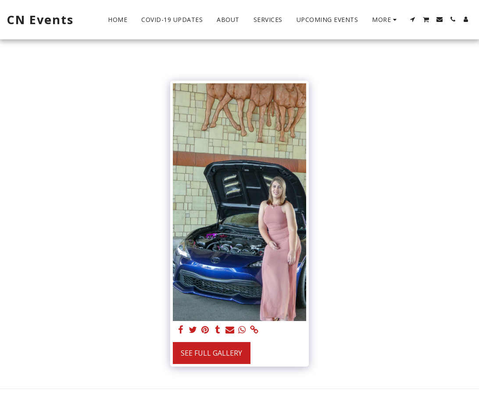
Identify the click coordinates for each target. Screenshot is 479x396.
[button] (413, 19)
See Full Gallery (211, 353)
